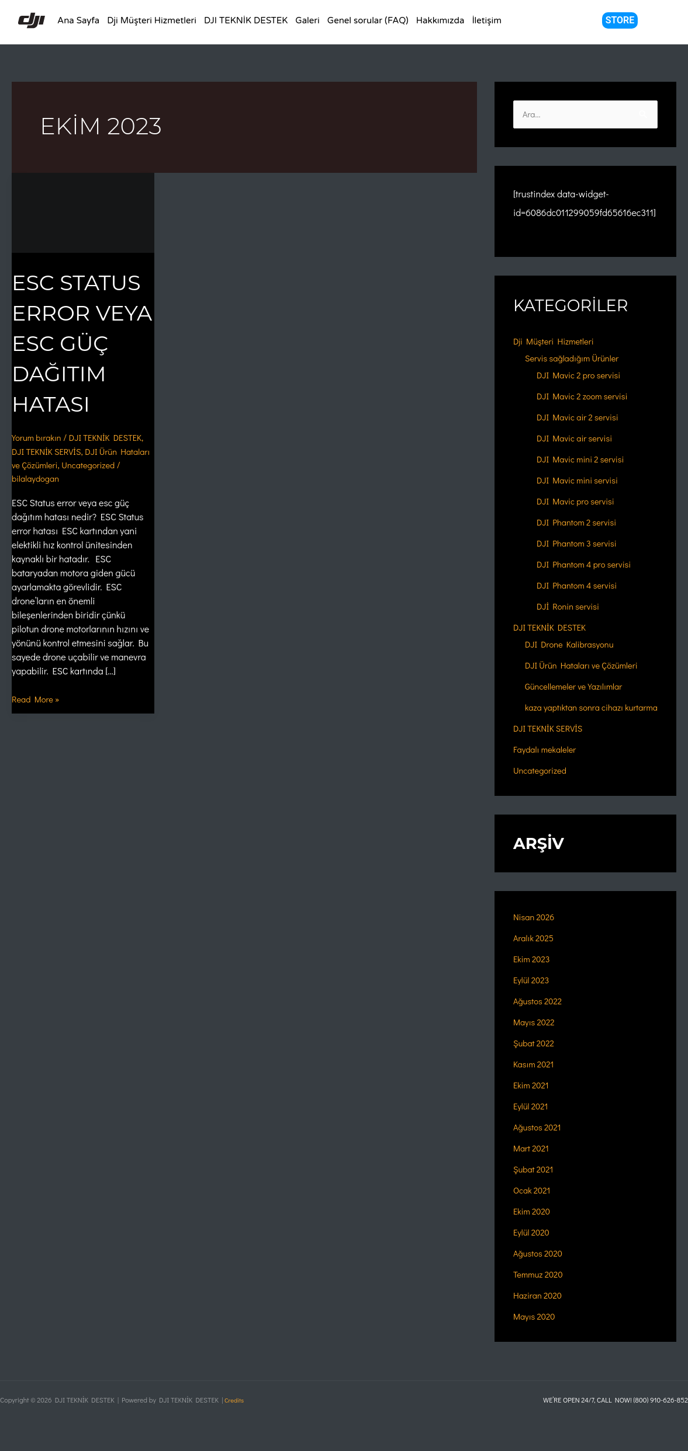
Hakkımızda (440, 20)
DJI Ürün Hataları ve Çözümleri (586, 666)
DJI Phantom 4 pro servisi (588, 565)
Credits (235, 1399)
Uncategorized (41, 508)
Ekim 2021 (532, 1100)
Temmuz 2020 (540, 1289)
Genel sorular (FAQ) (368, 20)
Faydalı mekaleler (547, 764)
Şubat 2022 (535, 1058)
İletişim (487, 20)
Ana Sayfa (78, 20)
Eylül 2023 (532, 995)
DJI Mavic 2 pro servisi (582, 376)
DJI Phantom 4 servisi (581, 586)
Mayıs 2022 (536, 1037)
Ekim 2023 (533, 974)
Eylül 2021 (532, 1121)
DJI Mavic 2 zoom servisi (587, 397)
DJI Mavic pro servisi (579, 502)
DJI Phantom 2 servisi (580, 523)
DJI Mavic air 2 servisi (581, 418)
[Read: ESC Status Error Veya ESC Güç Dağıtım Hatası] (83, 211)
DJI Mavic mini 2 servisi (584, 460)
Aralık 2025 (535, 953)
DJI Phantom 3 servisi (580, 544)
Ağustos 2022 (539, 1016)
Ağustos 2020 (540, 1268)
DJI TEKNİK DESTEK (553, 628)
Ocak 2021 (533, 1205)
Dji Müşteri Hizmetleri (557, 342)
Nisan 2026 (535, 931)
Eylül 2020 (533, 1247)
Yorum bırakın (39, 467)
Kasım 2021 (535, 1079)
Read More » (38, 728)
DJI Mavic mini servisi (581, 481)
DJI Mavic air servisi (578, 439)
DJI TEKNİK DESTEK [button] (246, 20)
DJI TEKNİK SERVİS (87, 481)
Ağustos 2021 (539, 1142)
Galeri (307, 20)
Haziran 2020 (539, 1310)
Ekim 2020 (533, 1226)
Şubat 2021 (535, 1184)
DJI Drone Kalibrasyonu (573, 645)
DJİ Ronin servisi (571, 607)
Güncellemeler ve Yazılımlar (578, 687)
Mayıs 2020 (536, 1331)
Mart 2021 (532, 1163)
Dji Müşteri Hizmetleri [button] (151, 20)
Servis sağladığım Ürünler (576, 359)
